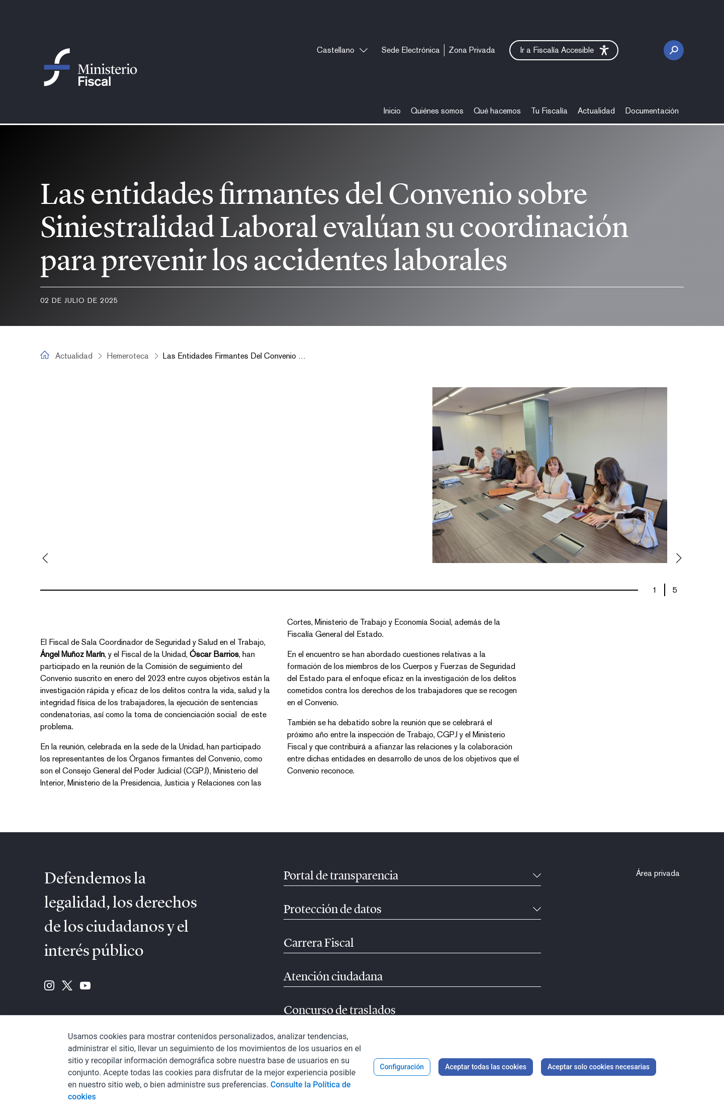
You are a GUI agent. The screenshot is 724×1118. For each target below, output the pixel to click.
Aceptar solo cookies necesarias (599, 1067)
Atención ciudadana (333, 977)
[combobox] (342, 50)
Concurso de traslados (340, 1011)
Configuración (402, 1067)
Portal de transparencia (341, 876)
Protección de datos (333, 910)
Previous (45, 558)
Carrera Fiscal (319, 944)
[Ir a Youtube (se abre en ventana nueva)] (85, 986)
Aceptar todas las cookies (485, 1067)
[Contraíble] (537, 876)
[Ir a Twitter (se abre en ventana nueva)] (67, 986)
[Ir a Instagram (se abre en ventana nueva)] (49, 986)
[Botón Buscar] (674, 50)
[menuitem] (411, 50)
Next (679, 558)
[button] (563, 50)
